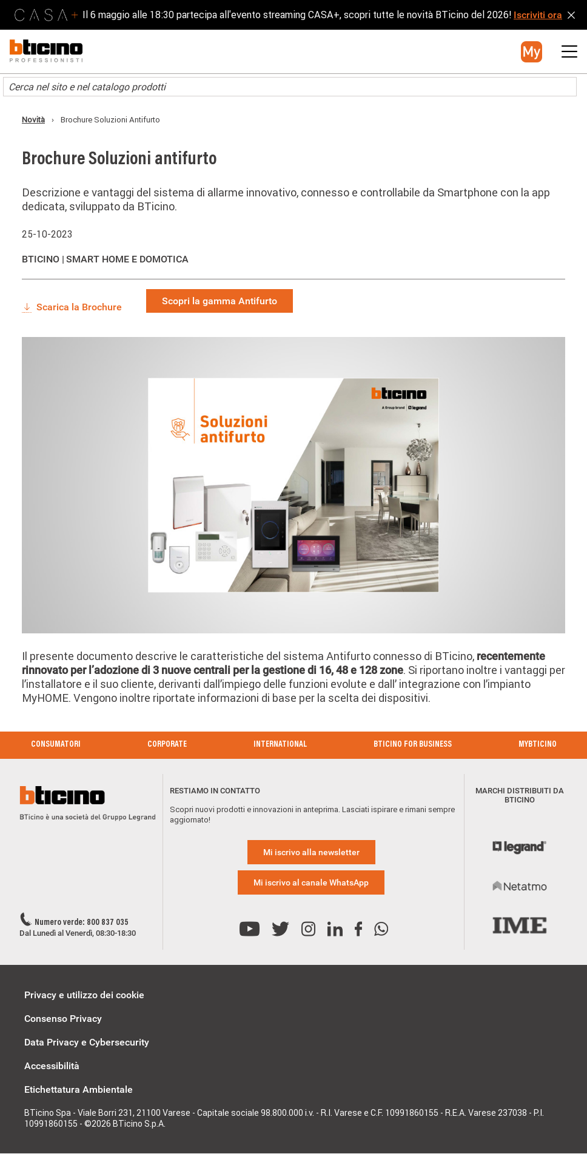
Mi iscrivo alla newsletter (311, 852)
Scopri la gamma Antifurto (219, 301)
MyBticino (537, 745)
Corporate (167, 745)
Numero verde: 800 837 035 (82, 923)
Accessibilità (51, 1066)
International (280, 745)
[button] (531, 51)
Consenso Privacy (63, 1018)
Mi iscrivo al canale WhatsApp (311, 882)
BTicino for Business (413, 745)
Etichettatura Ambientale (78, 1089)
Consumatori (56, 745)
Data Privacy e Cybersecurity (86, 1042)
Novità (33, 120)
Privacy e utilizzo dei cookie (84, 995)
